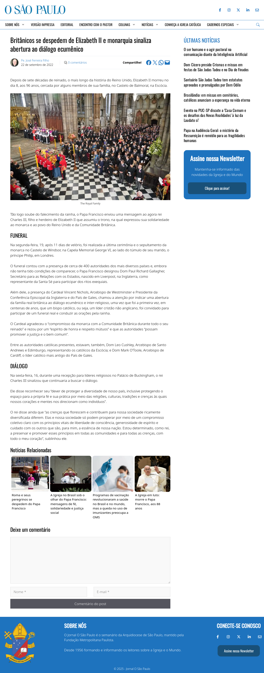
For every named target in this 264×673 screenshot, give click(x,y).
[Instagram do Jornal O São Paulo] (229, 10)
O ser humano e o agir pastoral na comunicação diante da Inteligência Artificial (215, 51)
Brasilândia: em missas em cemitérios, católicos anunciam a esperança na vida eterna (217, 97)
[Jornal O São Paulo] (35, 13)
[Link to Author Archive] (14, 62)
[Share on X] (155, 62)
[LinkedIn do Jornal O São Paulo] (248, 10)
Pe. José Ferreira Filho (35, 60)
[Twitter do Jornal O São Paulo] (238, 10)
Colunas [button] (127, 24)
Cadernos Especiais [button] (223, 24)
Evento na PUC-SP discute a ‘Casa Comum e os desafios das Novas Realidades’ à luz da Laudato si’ (215, 115)
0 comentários (77, 62)
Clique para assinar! (217, 188)
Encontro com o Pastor (95, 24)
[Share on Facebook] (149, 62)
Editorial (67, 24)
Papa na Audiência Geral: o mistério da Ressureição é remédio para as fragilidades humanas (214, 135)
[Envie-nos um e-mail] (256, 10)
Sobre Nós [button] (15, 24)
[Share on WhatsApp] (161, 62)
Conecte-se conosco (239, 625)
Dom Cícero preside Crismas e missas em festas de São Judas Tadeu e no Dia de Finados (216, 67)
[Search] (258, 25)
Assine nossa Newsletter (239, 650)
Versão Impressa (42, 24)
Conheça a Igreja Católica (183, 24)
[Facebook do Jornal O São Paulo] (220, 10)
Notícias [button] (150, 24)
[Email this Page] (167, 62)
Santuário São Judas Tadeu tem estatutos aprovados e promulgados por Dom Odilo (213, 82)
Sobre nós (75, 625)
